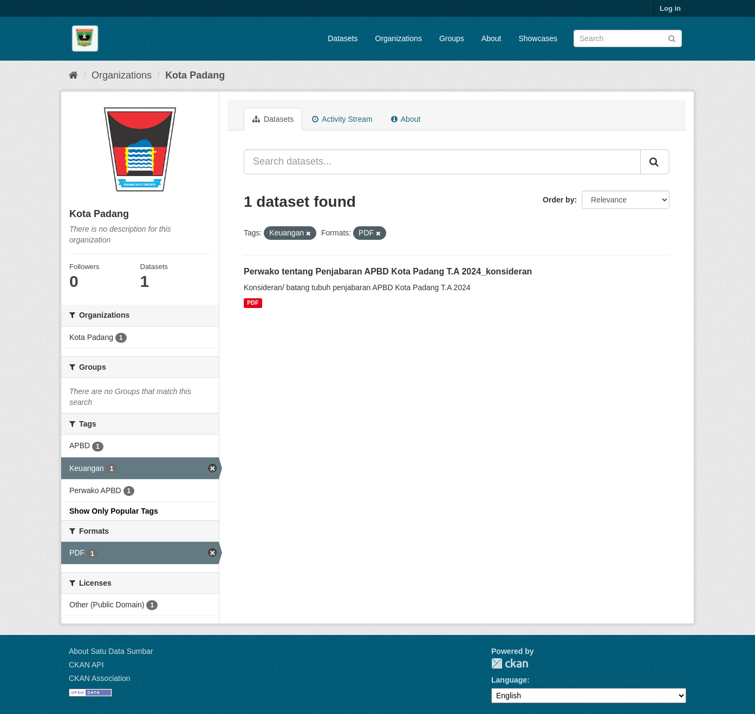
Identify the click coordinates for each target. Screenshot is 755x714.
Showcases (537, 38)
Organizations (398, 38)
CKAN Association (100, 678)
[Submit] (671, 37)
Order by (558, 199)
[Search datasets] (628, 38)
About (491, 38)
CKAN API (86, 664)
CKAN (509, 663)
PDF (252, 303)
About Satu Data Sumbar (111, 651)
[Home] (73, 75)
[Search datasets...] (442, 161)
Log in (670, 8)
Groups (451, 38)
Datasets (342, 38)
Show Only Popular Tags (113, 511)
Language (509, 680)
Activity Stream (342, 119)
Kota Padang (195, 75)
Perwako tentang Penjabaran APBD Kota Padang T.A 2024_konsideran (388, 271)
